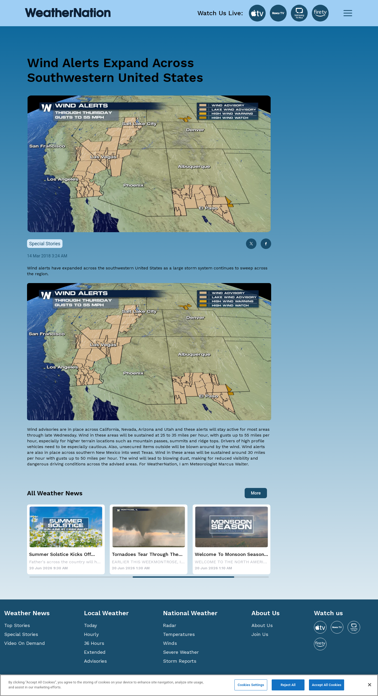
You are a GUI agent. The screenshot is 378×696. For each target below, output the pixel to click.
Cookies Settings (251, 685)
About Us (262, 625)
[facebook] (266, 244)
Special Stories (21, 634)
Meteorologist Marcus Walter (219, 463)
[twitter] (251, 244)
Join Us (259, 634)
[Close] (369, 684)
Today (90, 625)
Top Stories (17, 625)
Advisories (95, 661)
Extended (95, 652)
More (256, 493)
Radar (169, 625)
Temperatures (179, 634)
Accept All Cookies (326, 685)
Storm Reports (179, 661)
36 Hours (94, 643)
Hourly (91, 634)
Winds (170, 643)
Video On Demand (24, 643)
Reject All (288, 685)
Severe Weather (181, 652)
